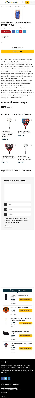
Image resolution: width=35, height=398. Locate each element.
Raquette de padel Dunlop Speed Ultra (24, 132)
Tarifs (3, 396)
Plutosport (13, 303)
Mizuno (9, 107)
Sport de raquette (13, 28)
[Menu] (2, 2)
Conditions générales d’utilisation (11, 389)
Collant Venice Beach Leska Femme (19, 296)
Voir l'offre (17, 52)
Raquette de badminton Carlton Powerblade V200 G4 (25, 158)
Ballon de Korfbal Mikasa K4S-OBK (21, 307)
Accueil (3, 7)
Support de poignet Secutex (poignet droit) (20, 332)
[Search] (23, 2)
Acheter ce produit (26, 299)
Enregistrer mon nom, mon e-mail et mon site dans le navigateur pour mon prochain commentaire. (16, 220)
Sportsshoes (24, 28)
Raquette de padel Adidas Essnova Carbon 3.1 (9, 158)
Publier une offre (27, 2)
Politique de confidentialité (9, 388)
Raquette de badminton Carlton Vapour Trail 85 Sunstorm (8, 133)
